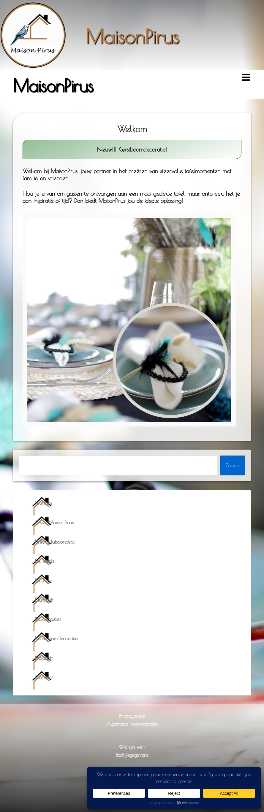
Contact (44, 677)
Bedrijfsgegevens (132, 755)
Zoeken (232, 465)
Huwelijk (44, 600)
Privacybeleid (132, 716)
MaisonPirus (132, 36)
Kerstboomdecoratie (56, 638)
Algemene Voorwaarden (132, 724)
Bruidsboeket (48, 619)
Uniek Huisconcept (55, 542)
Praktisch (44, 658)
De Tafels (44, 561)
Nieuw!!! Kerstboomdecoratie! (132, 149)
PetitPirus (43, 580)
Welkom (43, 503)
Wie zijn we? (132, 747)
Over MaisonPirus (54, 522)
